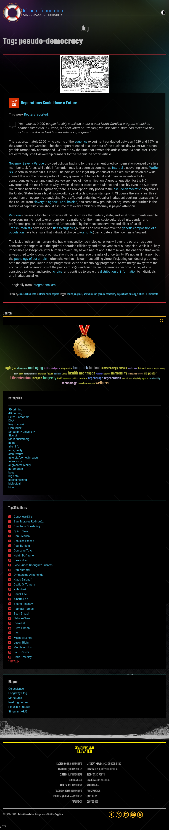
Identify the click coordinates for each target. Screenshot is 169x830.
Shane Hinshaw (23, 603)
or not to (87, 232)
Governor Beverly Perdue (26, 163)
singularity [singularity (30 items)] (137, 379)
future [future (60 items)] (50, 373)
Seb (16, 633)
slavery (39, 202)
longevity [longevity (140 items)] (49, 378)
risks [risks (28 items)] (130, 379)
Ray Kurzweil (16, 424)
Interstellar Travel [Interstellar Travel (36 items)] (135, 374)
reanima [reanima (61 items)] (83, 378)
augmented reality (19, 465)
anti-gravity (15, 450)
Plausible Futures (19, 707)
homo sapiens (52, 294)
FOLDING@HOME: (62, 791)
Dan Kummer (22, 570)
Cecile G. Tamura (24, 584)
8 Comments (152, 294)
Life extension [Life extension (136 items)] (20, 378)
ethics (42, 294)
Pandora (15, 215)
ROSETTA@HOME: (61, 796)
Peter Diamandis (18, 417)
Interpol (117, 168)
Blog (84, 29)
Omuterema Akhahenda (28, 574)
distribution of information (118, 271)
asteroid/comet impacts (23, 457)
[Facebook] (111, 814)
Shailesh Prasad (24, 541)
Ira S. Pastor (21, 652)
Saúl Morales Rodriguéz (29, 521)
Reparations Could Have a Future (49, 103)
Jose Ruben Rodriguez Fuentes (33, 565)
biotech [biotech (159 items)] (95, 368)
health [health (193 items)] (73, 373)
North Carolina (90, 294)
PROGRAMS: (92, 791)
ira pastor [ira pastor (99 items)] (150, 373)
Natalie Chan (22, 618)
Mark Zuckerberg (19, 439)
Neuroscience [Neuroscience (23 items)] (67, 379)
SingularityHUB (17, 711)
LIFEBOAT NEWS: (94, 764)
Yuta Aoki (20, 589)
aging (11, 442)
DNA (11, 420)
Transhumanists (20, 228)
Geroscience (16, 688)
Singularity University (21, 431)
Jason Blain (21, 642)
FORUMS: (76, 802)
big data (13, 476)
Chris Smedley (23, 657)
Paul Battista (22, 545)
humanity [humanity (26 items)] (99, 374)
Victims (140, 294)
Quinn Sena (21, 531)
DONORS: (73, 780)
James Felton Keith (27, 294)
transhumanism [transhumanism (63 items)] (86, 383)
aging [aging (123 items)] (9, 368)
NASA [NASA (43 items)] (59, 378)
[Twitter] (119, 814)
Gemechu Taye (23, 550)
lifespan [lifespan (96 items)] (36, 378)
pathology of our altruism (31, 259)
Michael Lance (23, 637)
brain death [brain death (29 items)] (142, 369)
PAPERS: (91, 796)
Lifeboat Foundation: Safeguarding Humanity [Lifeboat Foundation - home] (75, 12)
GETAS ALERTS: (94, 769)
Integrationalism (44, 285)
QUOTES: (90, 802)
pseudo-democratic (127, 189)
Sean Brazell (21, 613)
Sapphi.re (59, 815)
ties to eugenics (64, 228)
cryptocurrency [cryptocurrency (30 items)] (159, 369)
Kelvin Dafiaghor (24, 555)
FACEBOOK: (61, 764)
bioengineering (17, 480)
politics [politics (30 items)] (75, 379)
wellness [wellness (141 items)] (102, 383)
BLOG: (89, 774)
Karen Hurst (21, 560)
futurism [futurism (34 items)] (57, 374)
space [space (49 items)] (145, 378)
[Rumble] (140, 814)
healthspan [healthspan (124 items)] (87, 373)
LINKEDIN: (62, 769)
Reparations (122, 294)
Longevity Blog (17, 693)
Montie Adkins (23, 647)
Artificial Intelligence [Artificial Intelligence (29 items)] (52, 369)
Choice (70, 294)
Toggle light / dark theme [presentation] (163, 12)
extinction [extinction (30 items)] (42, 374)
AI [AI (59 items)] (15, 368)
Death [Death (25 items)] (21, 374)
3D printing (15, 409)
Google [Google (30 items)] (64, 374)
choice (57, 271)
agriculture (55, 202)
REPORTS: (91, 785)
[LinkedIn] (126, 814)
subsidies (70, 202)
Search (161, 320)
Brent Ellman (22, 628)
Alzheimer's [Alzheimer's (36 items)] (22, 368)
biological (14, 483)
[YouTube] (133, 814)
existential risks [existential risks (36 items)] (30, 374)
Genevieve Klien (23, 516)
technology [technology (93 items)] (69, 383)
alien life (13, 446)
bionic (12, 487)
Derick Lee (20, 594)
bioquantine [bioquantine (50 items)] (66, 368)
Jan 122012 (14, 103)
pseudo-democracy (107, 294)
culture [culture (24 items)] (16, 374)
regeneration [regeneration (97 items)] (112, 378)
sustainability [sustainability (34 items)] (154, 379)
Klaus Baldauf (22, 579)
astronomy (15, 461)
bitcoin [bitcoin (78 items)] (123, 368)
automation (15, 468)
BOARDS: (91, 780)
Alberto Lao (21, 599)
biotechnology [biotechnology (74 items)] (109, 368)
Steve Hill (19, 623)
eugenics (81, 141)
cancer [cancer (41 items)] (150, 368)
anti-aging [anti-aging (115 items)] (35, 368)
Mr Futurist (15, 697)
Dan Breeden (22, 536)
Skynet (12, 435)
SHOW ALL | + (13, 661)
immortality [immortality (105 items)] (119, 373)
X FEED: (63, 774)
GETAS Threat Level (84, 750)
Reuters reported (36, 114)
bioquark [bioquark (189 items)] (80, 368)
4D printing (15, 413)
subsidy (132, 294)
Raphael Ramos (24, 608)
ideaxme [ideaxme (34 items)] (107, 374)
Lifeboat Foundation (25, 815)
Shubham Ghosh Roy (27, 526)
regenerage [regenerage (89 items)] (95, 378)
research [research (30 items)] (125, 379)
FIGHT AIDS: (65, 785)
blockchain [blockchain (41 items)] (132, 368)
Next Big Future (18, 702)
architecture (15, 454)
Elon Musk (15, 428)
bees (11, 472)
